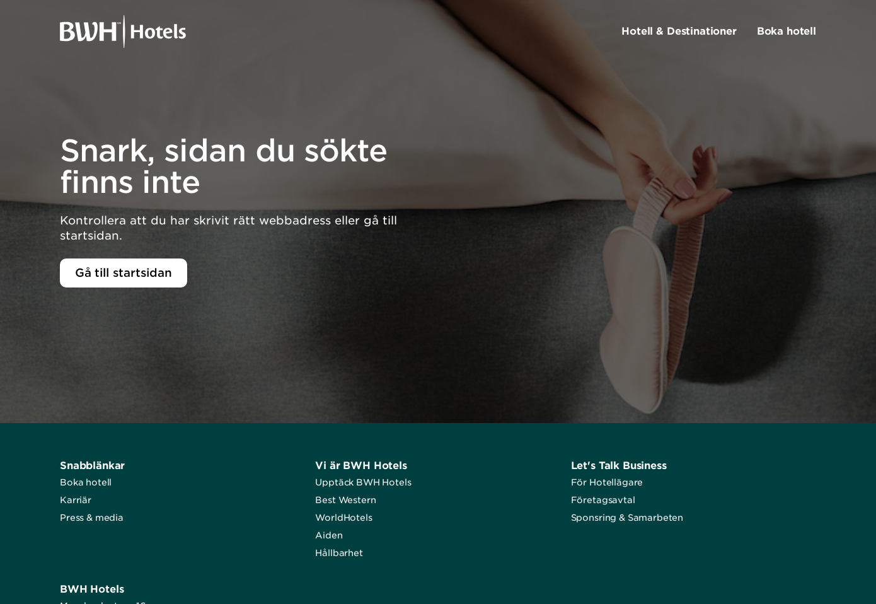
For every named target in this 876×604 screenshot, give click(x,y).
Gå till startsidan (123, 272)
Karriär (75, 500)
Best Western (345, 500)
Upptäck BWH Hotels (363, 482)
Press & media (92, 518)
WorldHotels (343, 518)
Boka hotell (86, 482)
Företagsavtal (603, 500)
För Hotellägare (607, 482)
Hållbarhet (338, 553)
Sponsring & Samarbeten (627, 518)
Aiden (328, 535)
